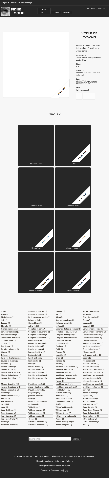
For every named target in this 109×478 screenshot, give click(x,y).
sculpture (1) (33, 404)
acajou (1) (5, 311)
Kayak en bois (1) (35, 358)
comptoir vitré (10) (36, 340)
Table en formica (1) (91, 416)
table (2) (4, 407)
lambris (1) (87, 358)
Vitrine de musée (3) (9, 425)
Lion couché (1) (34, 361)
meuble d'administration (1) (67, 366)
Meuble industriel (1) (36, 390)
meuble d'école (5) (8, 369)
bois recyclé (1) (34, 320)
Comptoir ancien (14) (9, 329)
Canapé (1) (5, 323)
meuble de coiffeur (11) (10, 378)
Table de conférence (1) (92, 410)
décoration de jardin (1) (37, 343)
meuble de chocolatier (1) (93, 375)
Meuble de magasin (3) (92, 378)
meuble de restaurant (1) (93, 387)
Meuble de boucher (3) (65, 372)
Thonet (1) (32, 419)
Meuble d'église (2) (36, 369)
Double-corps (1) (62, 343)
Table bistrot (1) (34, 407)
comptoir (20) (88, 326)
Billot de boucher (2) (91, 317)
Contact (66, 12)
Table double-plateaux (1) (66, 416)
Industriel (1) (61, 355)
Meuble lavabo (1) (63, 390)
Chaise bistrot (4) (35, 323)
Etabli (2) (59, 349)
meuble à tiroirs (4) (8, 366)
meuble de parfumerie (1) (93, 384)
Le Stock (56, 12)
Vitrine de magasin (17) (65, 422)
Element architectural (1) (93, 343)
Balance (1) (5, 314)
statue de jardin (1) (90, 404)
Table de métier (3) (8, 416)
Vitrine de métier (83, 83)
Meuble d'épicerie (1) (64, 369)
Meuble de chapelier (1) (38, 375)
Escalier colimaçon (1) (10, 349)
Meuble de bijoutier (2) (37, 372)
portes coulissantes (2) (37, 401)
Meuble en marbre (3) (10, 390)
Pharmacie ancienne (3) (10, 395)
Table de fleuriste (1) (91, 413)
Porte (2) (31, 398)
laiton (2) (59, 358)
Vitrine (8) (5, 422)
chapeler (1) (87, 323)
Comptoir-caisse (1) (64, 340)
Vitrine (79, 81)
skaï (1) (58, 404)
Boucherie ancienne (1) (65, 320)
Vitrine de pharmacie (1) (38, 425)
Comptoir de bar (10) (36, 329)
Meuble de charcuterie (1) (66, 375)
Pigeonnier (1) (88, 395)
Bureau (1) (87, 320)
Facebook (57, 465)
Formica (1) (60, 352)
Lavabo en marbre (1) (9, 361)
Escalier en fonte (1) (36, 349)
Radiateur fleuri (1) (90, 401)
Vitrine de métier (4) (91, 422)
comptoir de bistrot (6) (10, 332)
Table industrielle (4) (9, 419)
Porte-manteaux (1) (9, 401)
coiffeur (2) (60, 326)
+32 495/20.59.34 (97, 9)
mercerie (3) (6, 363)
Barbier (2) (87, 314)
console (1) (5, 343)
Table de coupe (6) (8, 413)
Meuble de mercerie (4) (92, 381)
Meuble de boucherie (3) (93, 372)
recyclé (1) (5, 404)
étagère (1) (5, 352)
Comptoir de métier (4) (10, 337)
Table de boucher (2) (36, 410)
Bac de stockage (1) (91, 311)
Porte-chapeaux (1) (90, 398)
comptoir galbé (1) (8, 340)
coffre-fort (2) (33, 326)
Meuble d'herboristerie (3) (93, 369)
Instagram (66, 465)
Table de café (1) (62, 410)
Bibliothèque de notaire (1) (39, 317)
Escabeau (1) (61, 346)
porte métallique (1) (64, 398)
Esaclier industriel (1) (36, 346)
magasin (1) (60, 361)
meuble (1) (60, 363)
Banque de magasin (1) (37, 314)
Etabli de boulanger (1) (92, 349)
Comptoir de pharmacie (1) (39, 337)
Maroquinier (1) (89, 361)
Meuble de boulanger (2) (11, 375)
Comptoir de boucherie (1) (39, 332)
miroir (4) (86, 390)
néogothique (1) (34, 393)
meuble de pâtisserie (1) (11, 387)
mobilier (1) (5, 393)
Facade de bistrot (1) (36, 352)
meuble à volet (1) (35, 366)
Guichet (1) (5, 355)
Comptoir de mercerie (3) (93, 334)
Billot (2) (59, 317)
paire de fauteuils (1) (64, 393)
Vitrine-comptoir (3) (64, 425)
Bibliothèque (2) (7, 317)
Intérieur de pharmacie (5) (11, 358)
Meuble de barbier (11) (10, 372)
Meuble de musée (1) (36, 384)
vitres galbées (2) (90, 419)
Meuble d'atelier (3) (91, 366)
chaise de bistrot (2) (64, 323)
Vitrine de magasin (90, 81)
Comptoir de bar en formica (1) (68, 329)
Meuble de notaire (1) (64, 384)
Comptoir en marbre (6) (92, 337)
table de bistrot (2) (8, 410)
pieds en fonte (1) (35, 395)
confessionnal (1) (90, 340)
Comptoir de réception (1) (66, 337)
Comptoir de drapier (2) (37, 334)
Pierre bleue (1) (62, 395)
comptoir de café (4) (9, 334)
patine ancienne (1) (90, 393)
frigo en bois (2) (89, 352)
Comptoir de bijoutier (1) (93, 329)
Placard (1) (5, 398)
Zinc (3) (86, 425)
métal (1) (31, 363)
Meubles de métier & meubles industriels (88, 73)
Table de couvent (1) (36, 413)
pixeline (65, 470)
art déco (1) (60, 311)
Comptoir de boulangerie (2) (94, 332)
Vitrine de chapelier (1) (37, 422)
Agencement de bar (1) (37, 311)
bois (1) (4, 320)
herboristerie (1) (35, 355)
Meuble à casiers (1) (91, 363)
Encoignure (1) (7, 346)
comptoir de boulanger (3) (66, 332)
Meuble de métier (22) (10, 384)
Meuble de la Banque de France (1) (65, 379)
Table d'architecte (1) (64, 407)
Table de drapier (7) (63, 413)
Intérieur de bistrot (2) (92, 355)
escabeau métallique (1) (92, 346)
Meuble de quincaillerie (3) (66, 387)
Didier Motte (43, 10)
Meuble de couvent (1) (37, 378)
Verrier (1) (60, 419)
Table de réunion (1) (36, 416)
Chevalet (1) (6, 326)
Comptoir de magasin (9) (66, 334)
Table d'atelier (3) (90, 407)
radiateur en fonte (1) (64, 401)
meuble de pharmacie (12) (39, 387)
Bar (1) (58, 314)
